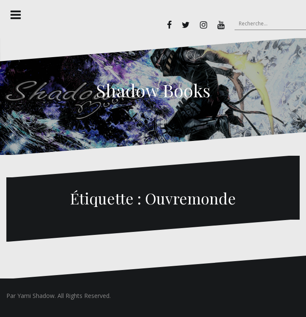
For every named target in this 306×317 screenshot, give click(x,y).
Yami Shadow (36, 296)
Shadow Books (153, 90)
